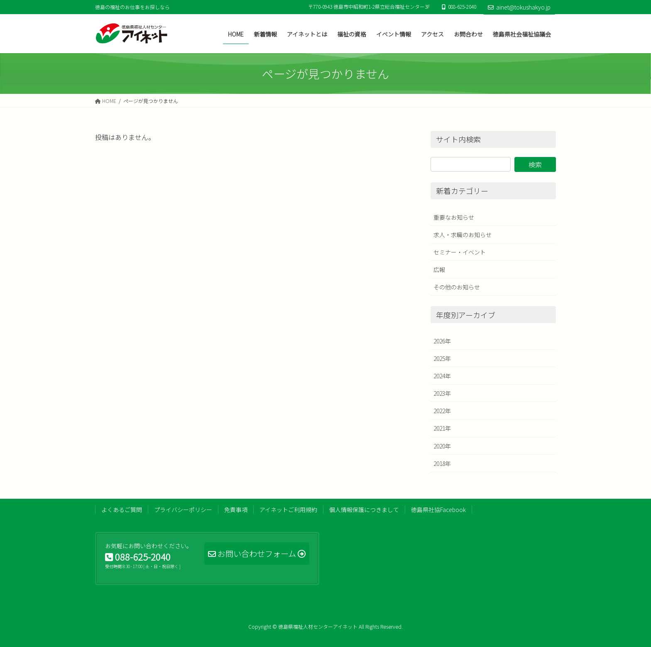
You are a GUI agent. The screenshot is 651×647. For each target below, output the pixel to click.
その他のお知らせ (456, 287)
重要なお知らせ (453, 217)
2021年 (442, 428)
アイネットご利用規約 (288, 509)
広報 (439, 269)
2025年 (442, 358)
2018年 (442, 463)
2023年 (442, 393)
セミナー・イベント (459, 252)
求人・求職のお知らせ (462, 234)
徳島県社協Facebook (438, 509)
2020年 (442, 446)
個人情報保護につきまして (364, 509)
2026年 (442, 341)
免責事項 (235, 509)
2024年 (442, 376)
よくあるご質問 (121, 509)
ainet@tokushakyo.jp (519, 7)
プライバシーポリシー (183, 509)
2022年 (442, 411)
